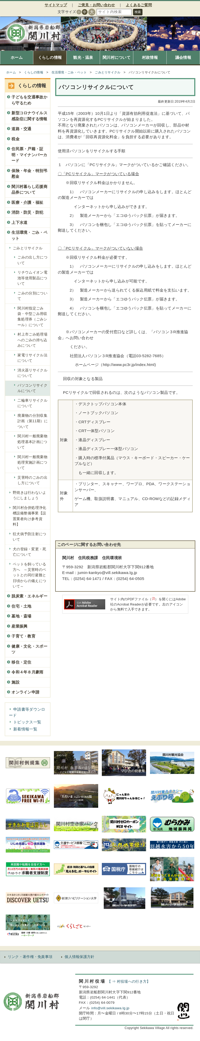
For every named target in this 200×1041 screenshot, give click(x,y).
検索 (138, 12)
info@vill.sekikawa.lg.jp (110, 1008)
